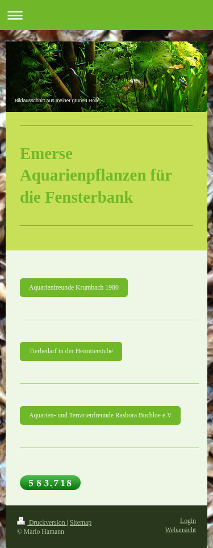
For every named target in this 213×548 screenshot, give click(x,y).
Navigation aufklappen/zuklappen (106, 15)
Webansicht (180, 530)
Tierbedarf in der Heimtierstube (71, 351)
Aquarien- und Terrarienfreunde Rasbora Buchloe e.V (100, 415)
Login (188, 521)
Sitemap (80, 522)
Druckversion (41, 522)
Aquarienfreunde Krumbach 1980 (74, 287)
